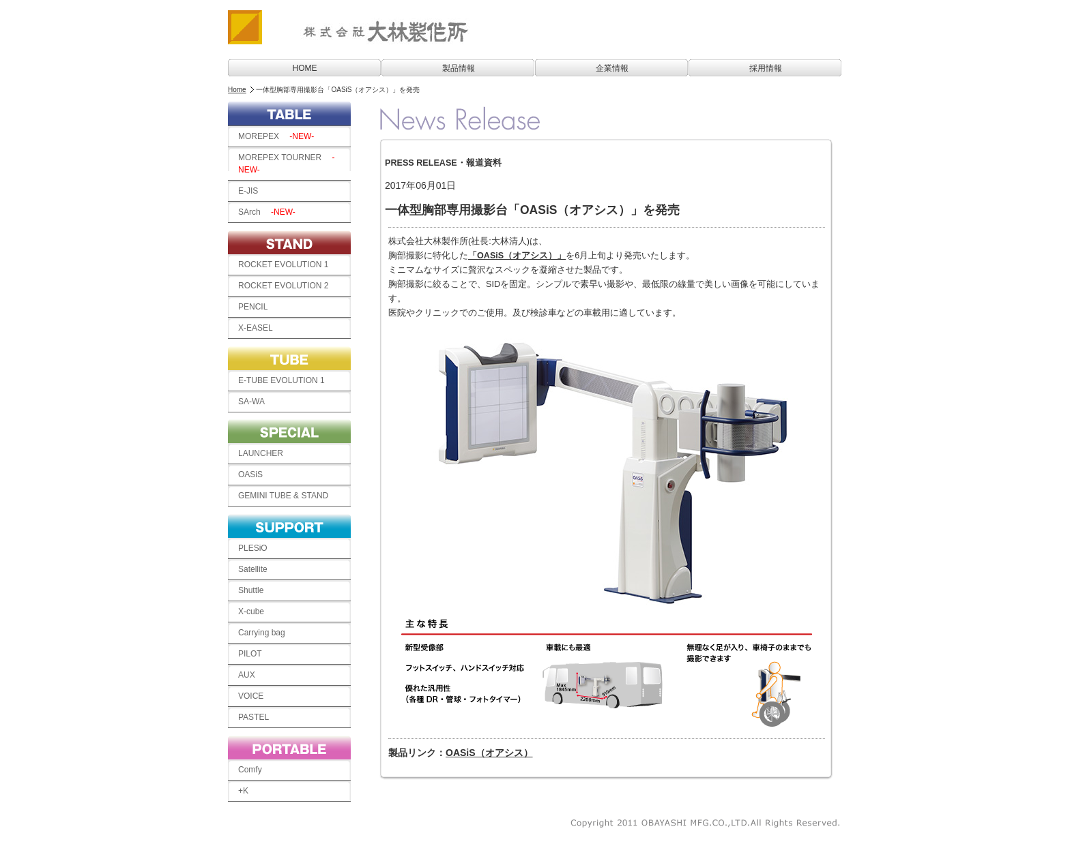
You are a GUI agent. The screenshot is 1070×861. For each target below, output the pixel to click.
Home (237, 89)
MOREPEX (276, 136)
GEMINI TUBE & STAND (287, 495)
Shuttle (250, 590)
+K (243, 791)
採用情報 (765, 68)
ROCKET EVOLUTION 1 (283, 264)
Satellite (253, 569)
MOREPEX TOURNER (286, 164)
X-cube (251, 611)
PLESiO (253, 548)
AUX (246, 675)
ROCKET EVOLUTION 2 (283, 285)
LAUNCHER (260, 453)
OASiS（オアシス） (489, 752)
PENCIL (253, 307)
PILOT (250, 654)
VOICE (255, 696)
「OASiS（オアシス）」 (517, 255)
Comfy (250, 769)
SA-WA (251, 401)
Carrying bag (265, 632)
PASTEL (257, 717)
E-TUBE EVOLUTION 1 (281, 380)
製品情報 (458, 68)
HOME (305, 68)
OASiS (250, 474)
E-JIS (252, 191)
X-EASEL (255, 328)
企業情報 (612, 68)
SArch (266, 212)
